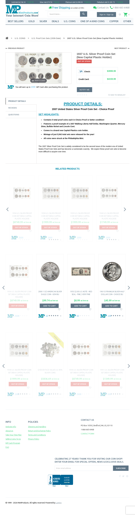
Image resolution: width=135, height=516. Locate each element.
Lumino (59, 503)
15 (60, 394)
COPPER (113, 21)
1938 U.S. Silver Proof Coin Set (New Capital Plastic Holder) (51, 216)
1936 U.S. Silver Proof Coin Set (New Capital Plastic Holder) (22, 216)
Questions (13, 115)
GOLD (31, 21)
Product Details (17, 101)
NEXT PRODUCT (120, 48)
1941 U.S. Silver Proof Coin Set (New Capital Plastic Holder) (112, 372)
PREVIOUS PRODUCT (16, 48)
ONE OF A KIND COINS (92, 21)
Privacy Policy (33, 439)
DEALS (55, 21)
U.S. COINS (70, 21)
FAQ (7, 447)
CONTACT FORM (87, 434)
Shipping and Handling (37, 427)
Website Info (11, 427)
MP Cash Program (13, 443)
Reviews (12, 108)
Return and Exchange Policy (39, 431)
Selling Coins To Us (13, 439)
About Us (9, 431)
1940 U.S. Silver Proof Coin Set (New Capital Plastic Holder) (109, 216)
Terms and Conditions (37, 435)
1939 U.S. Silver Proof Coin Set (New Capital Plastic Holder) (80, 216)
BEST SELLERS (15, 21)
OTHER (127, 21)
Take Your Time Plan (13, 435)
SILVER (43, 21)
